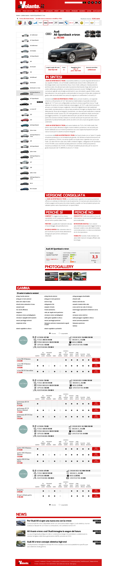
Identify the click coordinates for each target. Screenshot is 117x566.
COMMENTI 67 (96, 520)
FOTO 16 (98, 543)
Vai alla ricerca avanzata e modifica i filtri (49, 18)
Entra (47, 259)
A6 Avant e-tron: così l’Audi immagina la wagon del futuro (54, 531)
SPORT (56, 11)
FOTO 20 (98, 533)
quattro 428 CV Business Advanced (24, 454)
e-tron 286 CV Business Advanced (24, 365)
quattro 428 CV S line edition (23, 460)
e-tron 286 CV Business (24, 359)
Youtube (99, 2)
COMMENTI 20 (96, 541)
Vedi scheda (96, 360)
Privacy (49, 561)
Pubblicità (42, 561)
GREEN (62, 11)
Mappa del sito (94, 561)
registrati (53, 259)
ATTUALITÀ (49, 11)
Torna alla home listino (26, 18)
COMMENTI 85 (96, 531)
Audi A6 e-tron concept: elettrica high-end (47, 541)
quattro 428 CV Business (24, 448)
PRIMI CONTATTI (28, 11)
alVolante (31, 4)
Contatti (37, 561)
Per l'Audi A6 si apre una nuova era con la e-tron (49, 520)
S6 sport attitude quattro (24, 495)
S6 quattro (20, 490)
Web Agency (73, 564)
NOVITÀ (18, 11)
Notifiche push (85, 561)
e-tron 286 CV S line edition (25, 370)
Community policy (75, 561)
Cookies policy (55, 561)
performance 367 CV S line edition (24, 416)
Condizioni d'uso (64, 561)
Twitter (96, 2)
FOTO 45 (98, 522)
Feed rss (89, 2)
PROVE (36, 11)
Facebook (92, 2)
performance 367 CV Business (23, 403)
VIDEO (42, 11)
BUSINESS (82, 11)
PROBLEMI (75, 11)
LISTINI (89, 11)
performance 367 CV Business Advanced (23, 409)
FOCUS (68, 11)
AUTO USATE (97, 11)
